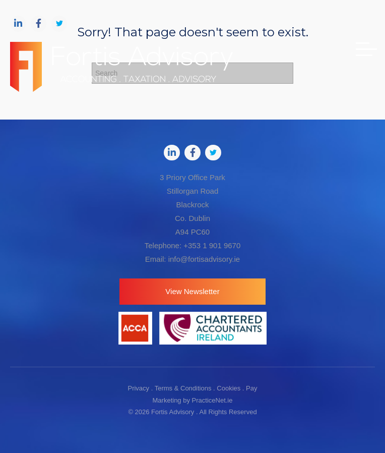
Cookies (228, 388)
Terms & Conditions (183, 388)
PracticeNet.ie (212, 400)
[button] (192, 291)
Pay (251, 388)
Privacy (138, 388)
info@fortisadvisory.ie (204, 259)
